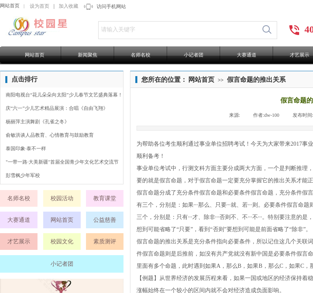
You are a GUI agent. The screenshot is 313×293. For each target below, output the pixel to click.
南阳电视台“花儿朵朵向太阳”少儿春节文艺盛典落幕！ (64, 95)
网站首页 (10, 6)
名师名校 (140, 55)
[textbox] (178, 30)
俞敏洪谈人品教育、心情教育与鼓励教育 (50, 135)
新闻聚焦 (87, 55)
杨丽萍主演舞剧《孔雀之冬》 (37, 122)
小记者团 (193, 55)
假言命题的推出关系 (256, 79)
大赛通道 (246, 55)
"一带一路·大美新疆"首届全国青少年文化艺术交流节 (62, 162)
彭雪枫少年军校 (23, 175)
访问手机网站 (111, 6)
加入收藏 (68, 6)
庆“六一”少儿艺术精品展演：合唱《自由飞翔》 (57, 108)
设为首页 (39, 6)
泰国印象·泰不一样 (26, 148)
